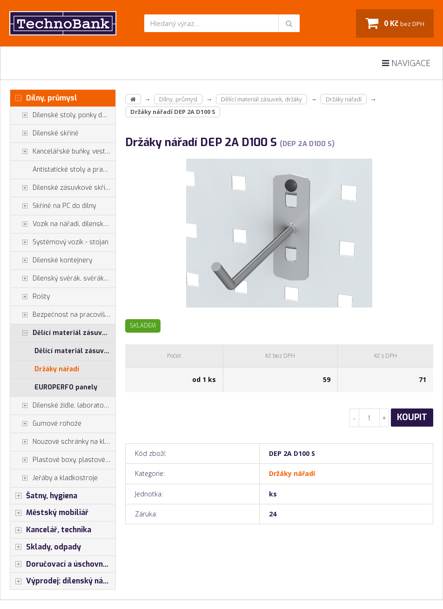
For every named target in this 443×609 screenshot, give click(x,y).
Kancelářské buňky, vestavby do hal (62, 152)
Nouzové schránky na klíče (61, 442)
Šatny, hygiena (43, 496)
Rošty (30, 297)
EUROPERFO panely (65, 387)
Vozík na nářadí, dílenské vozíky (62, 224)
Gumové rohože (45, 424)
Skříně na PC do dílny (53, 206)
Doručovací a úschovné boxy (62, 564)
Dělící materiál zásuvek (72, 351)
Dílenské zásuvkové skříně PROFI (62, 188)
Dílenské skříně (44, 133)
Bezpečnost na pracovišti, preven (62, 315)
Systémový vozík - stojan (59, 242)
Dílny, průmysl (43, 98)
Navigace (406, 62)
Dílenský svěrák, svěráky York (62, 279)
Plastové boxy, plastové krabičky (62, 460)
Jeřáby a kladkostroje (54, 478)
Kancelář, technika (50, 530)
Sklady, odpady (45, 547)
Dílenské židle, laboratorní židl (62, 406)
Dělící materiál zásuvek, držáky (62, 333)
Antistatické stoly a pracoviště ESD (74, 169)
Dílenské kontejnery (51, 260)
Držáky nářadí (56, 369)
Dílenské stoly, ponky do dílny (62, 115)
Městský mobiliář (49, 512)
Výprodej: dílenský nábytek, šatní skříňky (62, 581)
